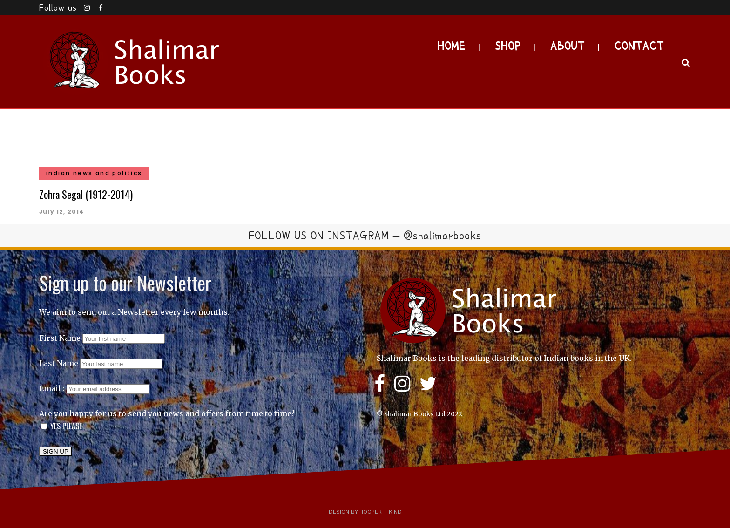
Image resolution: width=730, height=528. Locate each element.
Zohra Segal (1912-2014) (86, 194)
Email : (94, 388)
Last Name (58, 363)
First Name (60, 338)
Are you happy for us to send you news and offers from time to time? (167, 413)
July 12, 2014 (61, 212)
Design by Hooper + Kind (365, 511)
